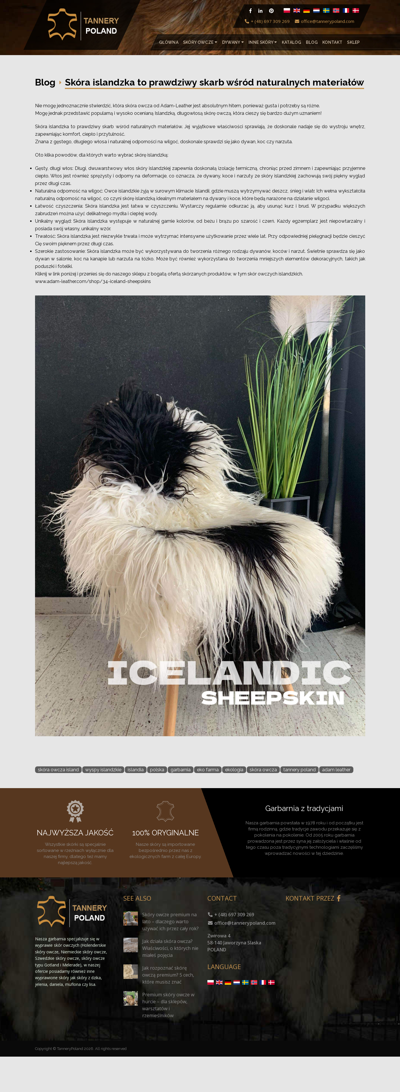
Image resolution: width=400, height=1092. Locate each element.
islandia (136, 769)
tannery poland (299, 769)
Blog (312, 42)
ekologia (234, 769)
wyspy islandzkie (103, 769)
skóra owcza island (58, 769)
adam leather (336, 769)
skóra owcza (263, 769)
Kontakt (332, 42)
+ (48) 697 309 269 (266, 21)
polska (157, 769)
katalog (291, 42)
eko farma (208, 769)
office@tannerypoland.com (324, 21)
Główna (168, 42)
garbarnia (181, 769)
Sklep (353, 42)
